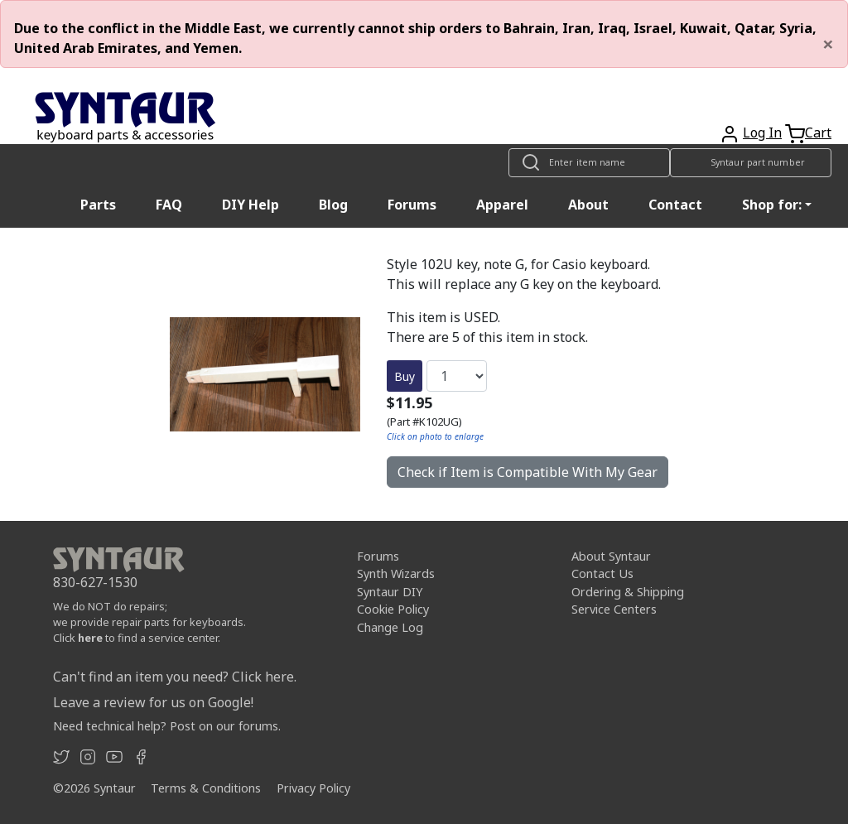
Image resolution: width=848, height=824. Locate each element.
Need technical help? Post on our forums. (167, 726)
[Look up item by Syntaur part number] (750, 162)
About (588, 204)
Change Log (390, 627)
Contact (675, 204)
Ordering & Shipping (627, 592)
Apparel (502, 204)
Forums (412, 204)
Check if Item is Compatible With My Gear (528, 472)
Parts (98, 204)
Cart (818, 132)
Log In (762, 132)
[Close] (828, 44)
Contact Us (602, 573)
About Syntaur (611, 556)
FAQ (169, 204)
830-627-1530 (95, 582)
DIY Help (250, 204)
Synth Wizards (396, 573)
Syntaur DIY (389, 592)
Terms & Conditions (206, 788)
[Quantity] (456, 376)
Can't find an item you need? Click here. (174, 676)
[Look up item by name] (589, 162)
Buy (404, 376)
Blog (333, 204)
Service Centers (614, 609)
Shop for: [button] (772, 204)
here (90, 637)
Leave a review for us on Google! (153, 702)
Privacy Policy (313, 788)
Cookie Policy (393, 609)
